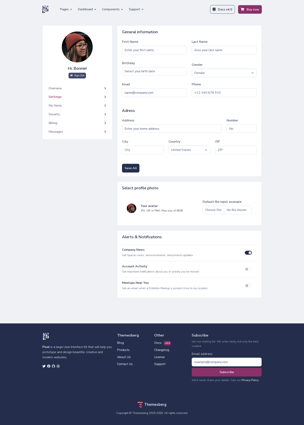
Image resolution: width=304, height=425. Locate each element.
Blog (120, 343)
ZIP (217, 141)
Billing (77, 123)
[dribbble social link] (58, 366)
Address (128, 120)
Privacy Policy (250, 380)
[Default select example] (224, 73)
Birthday (128, 63)
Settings (77, 96)
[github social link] (53, 366)
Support (160, 364)
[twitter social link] (44, 366)
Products (123, 350)
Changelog (161, 350)
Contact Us (125, 364)
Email (126, 84)
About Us (124, 357)
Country (174, 141)
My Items (77, 105)
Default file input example (222, 202)
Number (232, 120)
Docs (162, 343)
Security (77, 114)
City (125, 141)
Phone (196, 84)
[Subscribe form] (227, 362)
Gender (197, 65)
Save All (131, 168)
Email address (202, 354)
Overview (77, 88)
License (159, 357)
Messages (77, 131)
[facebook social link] (48, 366)
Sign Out (77, 75)
